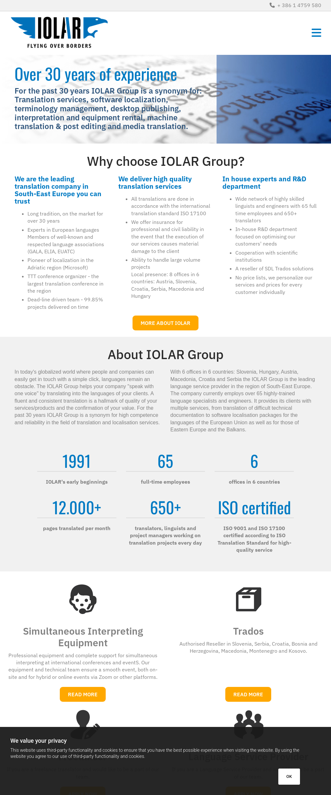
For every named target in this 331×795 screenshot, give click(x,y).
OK (289, 776)
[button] (219, 33)
